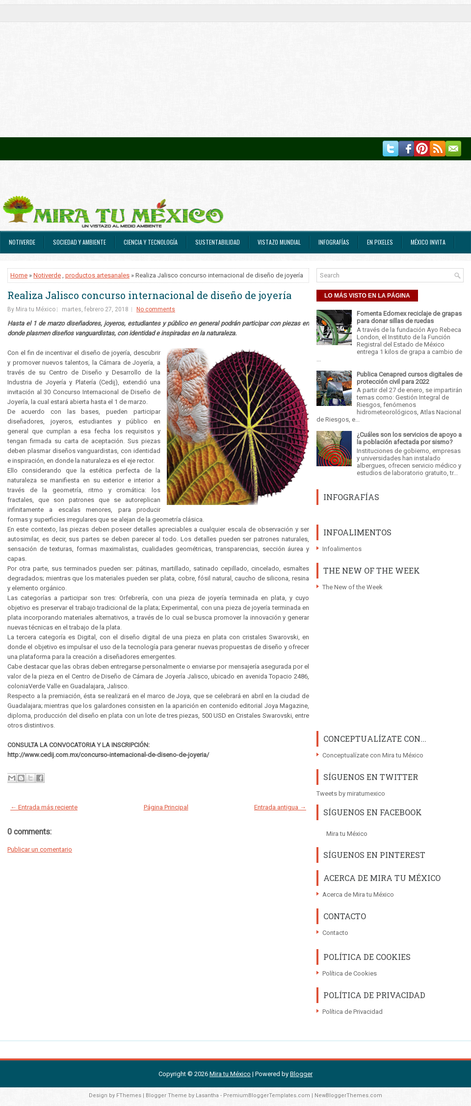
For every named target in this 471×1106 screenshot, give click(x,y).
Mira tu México (346, 833)
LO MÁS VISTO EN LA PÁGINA (367, 295)
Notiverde (22, 242)
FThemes (128, 1095)
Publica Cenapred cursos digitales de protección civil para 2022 (409, 378)
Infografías (333, 242)
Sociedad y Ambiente (79, 242)
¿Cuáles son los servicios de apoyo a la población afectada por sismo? (409, 438)
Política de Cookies (349, 973)
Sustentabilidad (217, 242)
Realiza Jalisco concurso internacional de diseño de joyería (149, 295)
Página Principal (166, 807)
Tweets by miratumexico (350, 793)
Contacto (335, 932)
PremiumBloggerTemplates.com (266, 1095)
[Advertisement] (229, 68)
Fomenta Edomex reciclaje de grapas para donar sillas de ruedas (409, 317)
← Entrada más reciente (44, 807)
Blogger (301, 1074)
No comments (155, 309)
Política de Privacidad (352, 1011)
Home (18, 275)
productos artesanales (97, 275)
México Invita (428, 242)
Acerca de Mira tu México (358, 894)
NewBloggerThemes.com (348, 1095)
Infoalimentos (342, 549)
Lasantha (207, 1095)
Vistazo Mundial (279, 242)
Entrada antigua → (280, 807)
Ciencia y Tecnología (151, 242)
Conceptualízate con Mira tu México (372, 755)
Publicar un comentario (39, 849)
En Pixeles (380, 242)
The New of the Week (352, 587)
